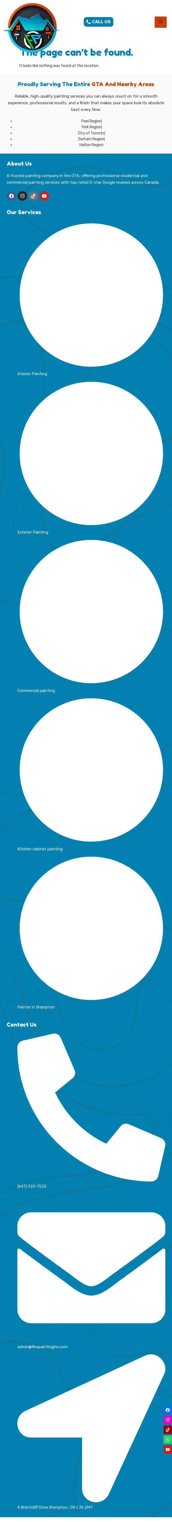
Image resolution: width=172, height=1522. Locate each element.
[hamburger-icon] (161, 22)
